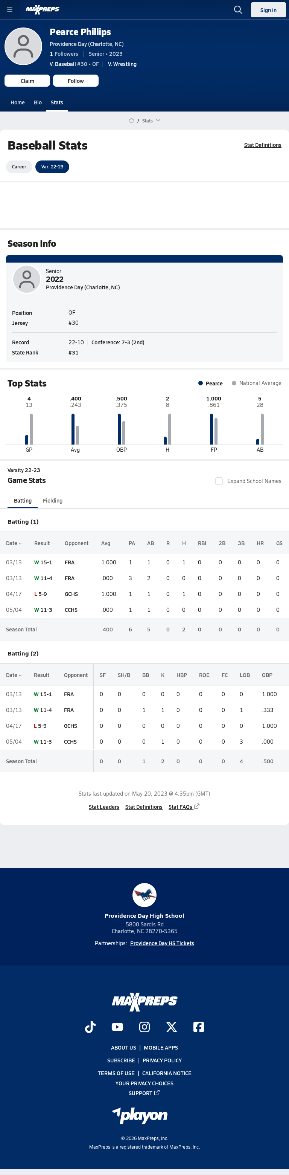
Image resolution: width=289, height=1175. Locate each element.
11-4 (46, 578)
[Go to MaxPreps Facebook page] (199, 1027)
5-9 (42, 593)
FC (225, 674)
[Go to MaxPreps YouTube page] (117, 1027)
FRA (70, 562)
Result (42, 542)
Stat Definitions (262, 144)
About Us (123, 1047)
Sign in (268, 10)
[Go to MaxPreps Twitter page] (172, 1027)
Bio (38, 102)
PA (132, 542)
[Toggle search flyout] (238, 10)
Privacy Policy (162, 1060)
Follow (76, 80)
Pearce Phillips (80, 31)
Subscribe (121, 1060)
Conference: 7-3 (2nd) (117, 341)
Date (14, 542)
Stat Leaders (104, 806)
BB (145, 674)
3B (241, 542)
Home (18, 102)
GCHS (71, 593)
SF (103, 674)
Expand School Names (248, 480)
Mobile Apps (161, 1047)
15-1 (46, 562)
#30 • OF (74, 63)
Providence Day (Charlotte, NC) (87, 43)
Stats (57, 102)
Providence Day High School (144, 901)
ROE (204, 674)
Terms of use (116, 1073)
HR (260, 542)
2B (222, 542)
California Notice (167, 1073)
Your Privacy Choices (144, 1083)
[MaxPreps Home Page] (131, 121)
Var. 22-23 (52, 166)
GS (279, 542)
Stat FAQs (184, 806)
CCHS (71, 609)
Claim (27, 80)
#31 (73, 352)
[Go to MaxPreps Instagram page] (144, 1027)
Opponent (76, 542)
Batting (23, 500)
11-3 (46, 609)
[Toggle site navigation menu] (10, 10)
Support (144, 1093)
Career (19, 166)
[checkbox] (219, 480)
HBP (181, 674)
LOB (245, 674)
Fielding (52, 500)
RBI (202, 542)
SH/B (124, 674)
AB (150, 542)
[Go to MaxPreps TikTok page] (90, 1027)
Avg (105, 542)
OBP (267, 674)
